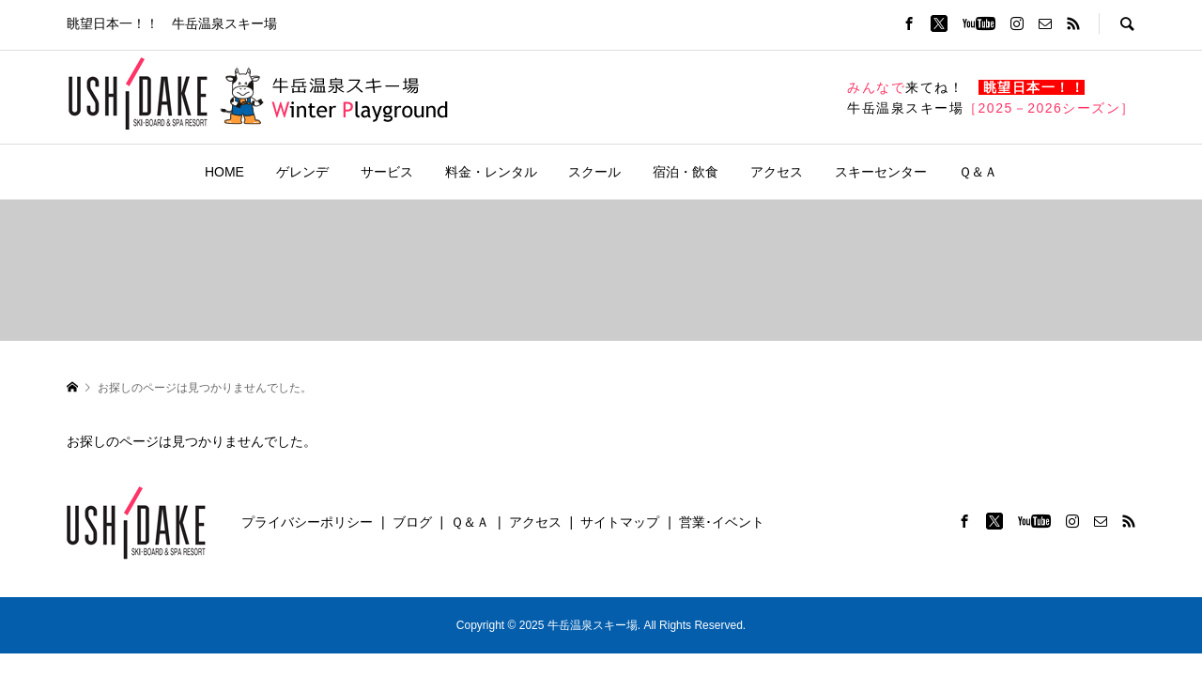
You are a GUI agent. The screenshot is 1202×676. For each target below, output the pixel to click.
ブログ (412, 522)
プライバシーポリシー (307, 522)
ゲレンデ (302, 171)
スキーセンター (881, 171)
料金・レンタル (491, 171)
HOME (224, 171)
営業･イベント (721, 522)
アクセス (776, 171)
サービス (387, 171)
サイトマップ (619, 522)
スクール (594, 171)
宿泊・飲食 (685, 171)
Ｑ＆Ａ (978, 171)
